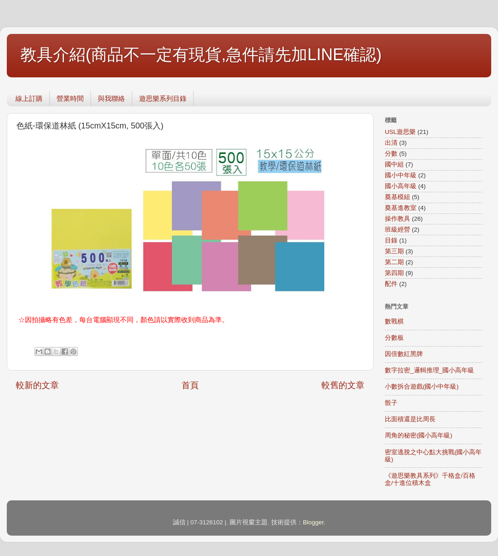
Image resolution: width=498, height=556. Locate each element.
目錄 (391, 240)
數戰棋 (394, 321)
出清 (391, 142)
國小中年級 (401, 175)
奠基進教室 (401, 207)
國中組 (394, 164)
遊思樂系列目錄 (163, 98)
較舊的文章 (342, 385)
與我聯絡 (111, 98)
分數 (391, 153)
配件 (391, 283)
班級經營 (397, 229)
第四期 (394, 273)
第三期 (394, 251)
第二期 (394, 262)
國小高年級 (401, 186)
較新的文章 (37, 385)
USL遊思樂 (400, 131)
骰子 (391, 402)
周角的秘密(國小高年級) (418, 435)
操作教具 (397, 218)
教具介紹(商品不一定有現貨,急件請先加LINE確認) (201, 54)
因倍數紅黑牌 (404, 354)
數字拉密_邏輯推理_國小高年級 (429, 370)
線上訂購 (29, 98)
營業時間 (70, 98)
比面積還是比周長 (410, 419)
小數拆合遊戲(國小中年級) (422, 386)
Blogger (313, 522)
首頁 (190, 385)
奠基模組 (397, 197)
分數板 (394, 337)
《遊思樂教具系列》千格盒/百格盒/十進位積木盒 (430, 479)
